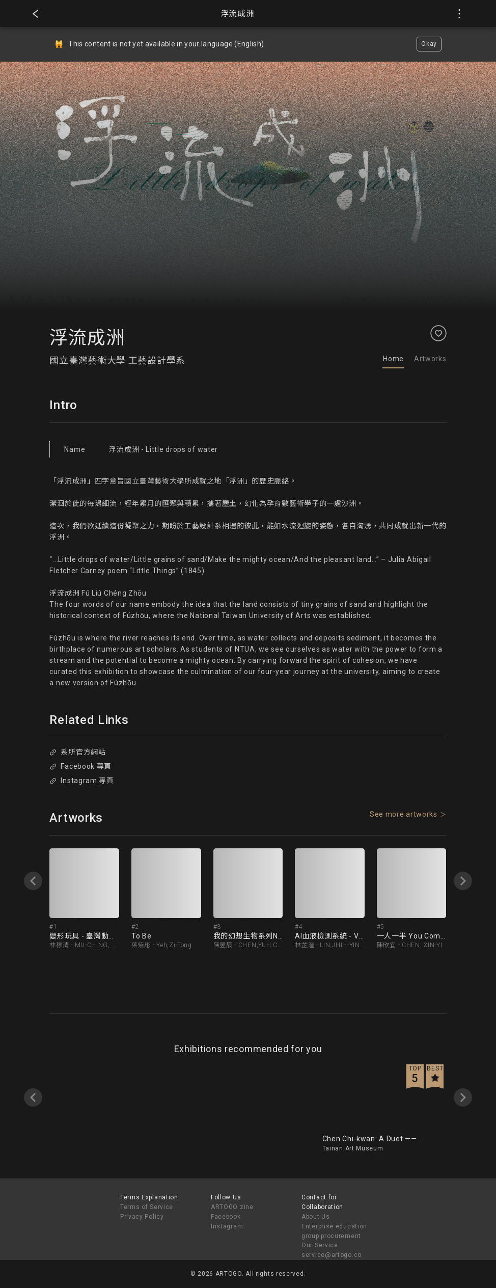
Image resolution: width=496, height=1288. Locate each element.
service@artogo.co (331, 1254)
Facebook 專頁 (81, 766)
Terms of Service (146, 1207)
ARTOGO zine (232, 1207)
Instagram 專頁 (82, 780)
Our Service (319, 1245)
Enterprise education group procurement (334, 1231)
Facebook (226, 1216)
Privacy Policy (142, 1216)
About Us (315, 1216)
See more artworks (403, 814)
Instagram (227, 1226)
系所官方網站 (78, 752)
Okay (429, 43)
